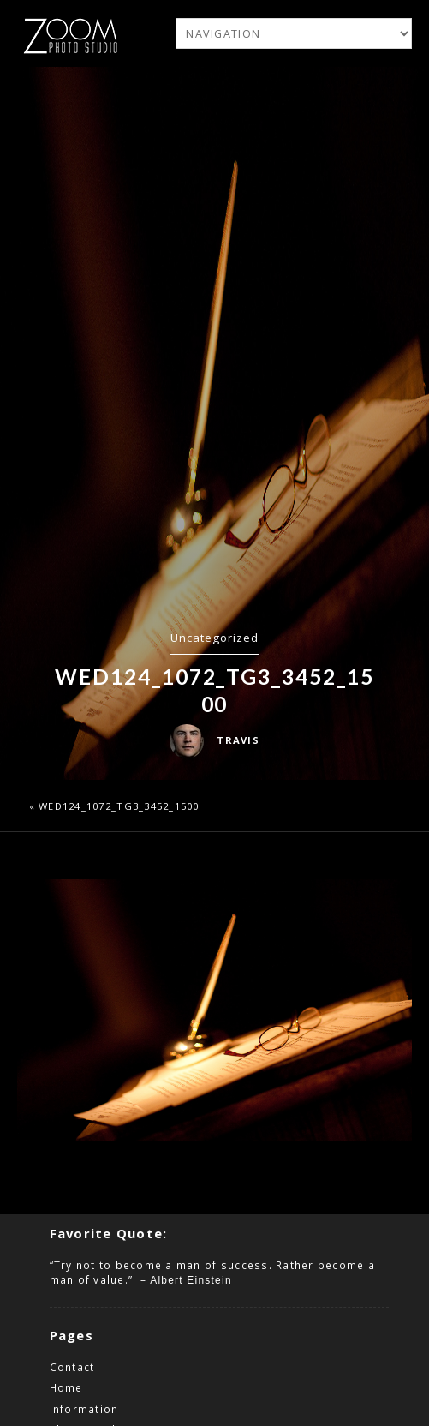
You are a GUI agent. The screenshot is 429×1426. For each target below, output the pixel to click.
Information (84, 1409)
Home (66, 1387)
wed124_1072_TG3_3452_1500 (119, 806)
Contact (72, 1367)
